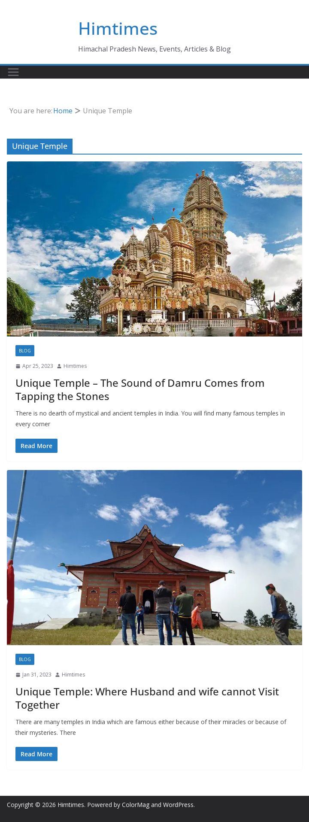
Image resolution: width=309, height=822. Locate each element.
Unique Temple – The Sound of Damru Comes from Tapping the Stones (140, 389)
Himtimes (118, 28)
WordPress (178, 805)
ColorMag (135, 805)
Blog (25, 351)
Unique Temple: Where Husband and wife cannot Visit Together (147, 698)
